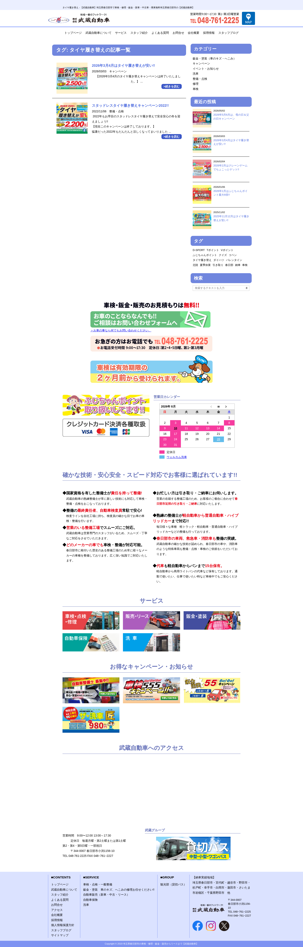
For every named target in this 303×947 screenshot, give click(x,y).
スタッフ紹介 (139, 32)
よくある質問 (160, 32)
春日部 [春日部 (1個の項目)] (229, 265)
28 (218, 439)
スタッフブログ (228, 32)
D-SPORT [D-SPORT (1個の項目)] (199, 250)
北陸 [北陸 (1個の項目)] (195, 265)
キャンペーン (201, 63)
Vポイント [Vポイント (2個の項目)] (227, 250)
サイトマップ (60, 935)
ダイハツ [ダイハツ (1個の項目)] (218, 260)
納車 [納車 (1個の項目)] (237, 265)
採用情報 (209, 32)
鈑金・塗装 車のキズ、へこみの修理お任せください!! (118, 889)
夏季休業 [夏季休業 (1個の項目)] (205, 265)
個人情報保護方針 (62, 925)
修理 (195, 83)
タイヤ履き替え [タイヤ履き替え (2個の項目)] (202, 260)
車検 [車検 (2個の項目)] (245, 265)
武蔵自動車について (98, 32)
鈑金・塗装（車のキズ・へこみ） (214, 58)
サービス (121, 32)
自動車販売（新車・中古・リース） (106, 894)
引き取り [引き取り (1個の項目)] (218, 265)
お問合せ (178, 32)
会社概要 (193, 32)
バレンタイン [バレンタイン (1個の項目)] (234, 260)
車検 (195, 89)
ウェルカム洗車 (177, 457)
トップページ (73, 32)
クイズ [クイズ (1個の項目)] (223, 255)
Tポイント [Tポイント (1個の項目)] (213, 250)
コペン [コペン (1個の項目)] (233, 255)
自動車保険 (90, 899)
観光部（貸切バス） (173, 884)
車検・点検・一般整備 (97, 884)
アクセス (57, 910)
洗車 (195, 73)
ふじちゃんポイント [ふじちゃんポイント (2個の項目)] (205, 255)
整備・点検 (200, 78)
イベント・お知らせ (206, 68)
